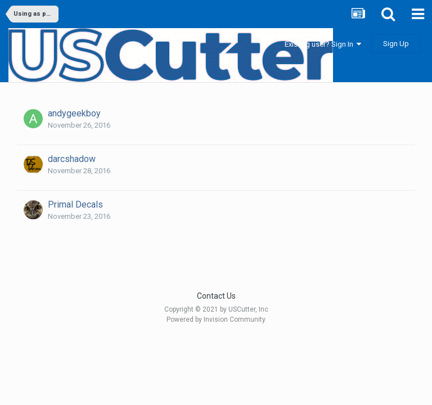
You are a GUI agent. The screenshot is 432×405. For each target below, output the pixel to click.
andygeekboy (74, 113)
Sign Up (396, 43)
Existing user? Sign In (323, 44)
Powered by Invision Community (216, 319)
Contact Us (216, 295)
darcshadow (72, 159)
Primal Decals (75, 204)
